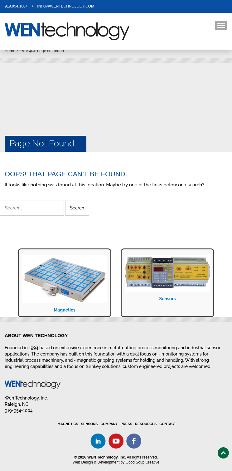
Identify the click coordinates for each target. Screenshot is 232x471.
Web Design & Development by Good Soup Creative (116, 462)
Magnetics (64, 309)
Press (126, 424)
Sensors (167, 298)
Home (10, 51)
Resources (146, 424)
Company (109, 424)
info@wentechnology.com (65, 6)
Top (223, 453)
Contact (167, 424)
